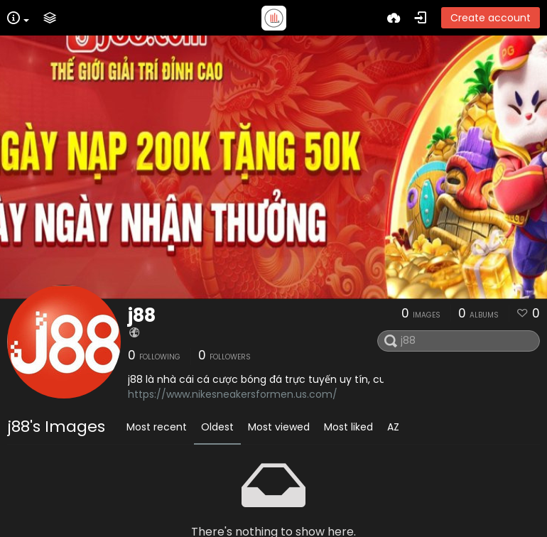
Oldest (217, 427)
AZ (393, 427)
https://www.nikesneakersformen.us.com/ (232, 394)
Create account (490, 18)
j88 (142, 315)
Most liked (348, 427)
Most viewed (279, 427)
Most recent (156, 427)
